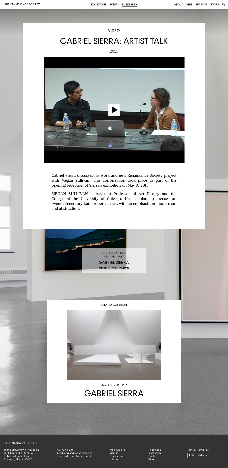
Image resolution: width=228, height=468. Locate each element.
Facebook (154, 449)
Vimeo (152, 459)
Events (114, 4)
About (178, 4)
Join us (114, 459)
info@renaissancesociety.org (74, 453)
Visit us (114, 453)
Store (215, 4)
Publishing (129, 4)
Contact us (116, 456)
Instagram (154, 453)
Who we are (117, 449)
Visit (189, 4)
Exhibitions (98, 4)
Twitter (152, 456)
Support (201, 4)
